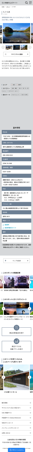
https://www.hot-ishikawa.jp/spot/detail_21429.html (16, 379)
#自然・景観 (14, 88)
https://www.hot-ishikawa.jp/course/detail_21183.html (16, 311)
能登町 (19, 84)
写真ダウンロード (7, 423)
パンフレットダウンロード (10, 428)
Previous (4, 33)
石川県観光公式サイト (10, 2)
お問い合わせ (6, 433)
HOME (3, 6)
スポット (8, 6)
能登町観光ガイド (10, 228)
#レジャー (5, 91)
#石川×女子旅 (24, 94)
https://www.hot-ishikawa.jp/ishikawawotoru (16, 283)
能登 (14, 84)
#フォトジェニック (15, 94)
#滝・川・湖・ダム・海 (23, 88)
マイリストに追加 (17, 54)
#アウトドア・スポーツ (13, 91)
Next (29, 33)
